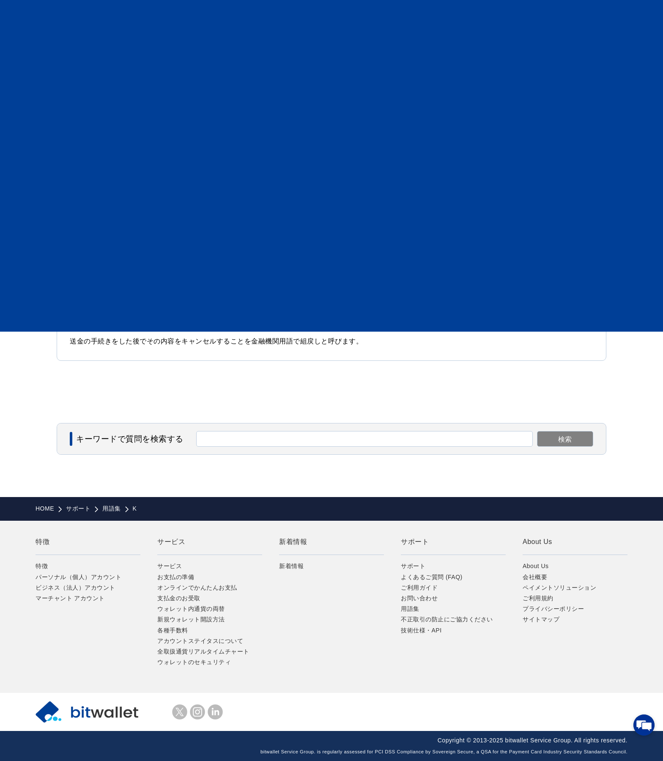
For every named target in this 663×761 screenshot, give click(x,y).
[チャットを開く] (644, 725)
